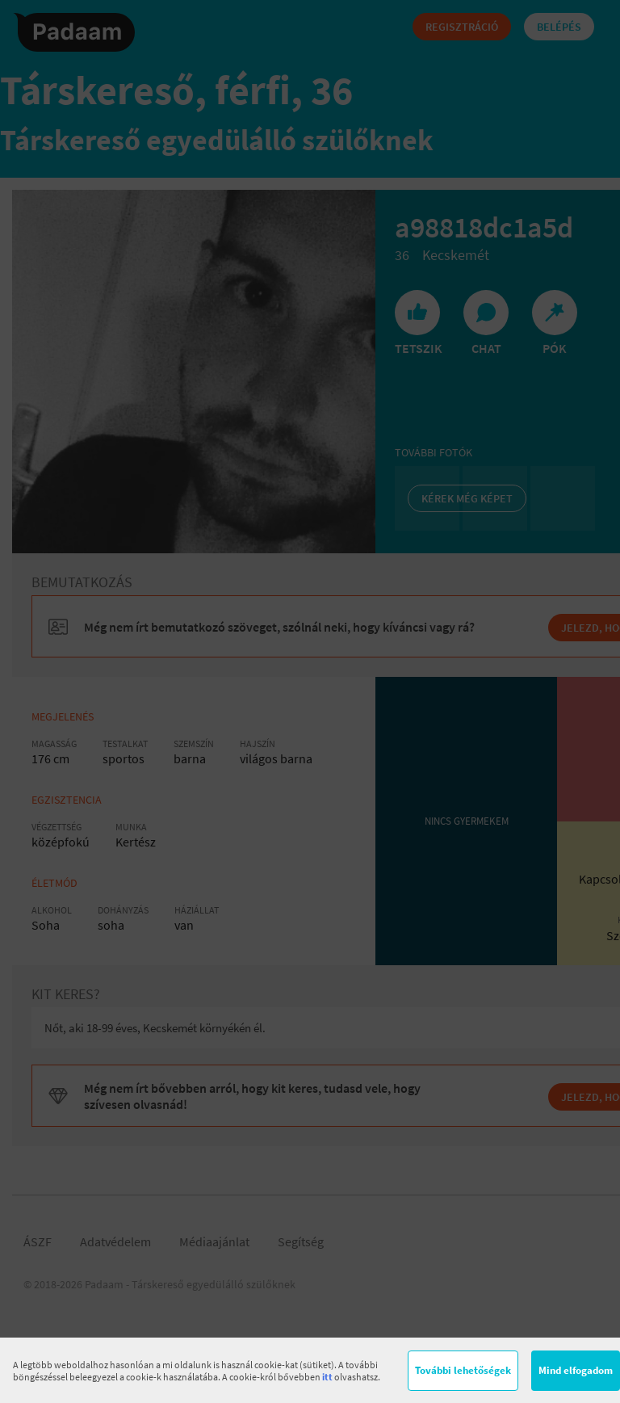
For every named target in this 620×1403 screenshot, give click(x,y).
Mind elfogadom (575, 1370)
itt (327, 1377)
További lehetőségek (463, 1370)
